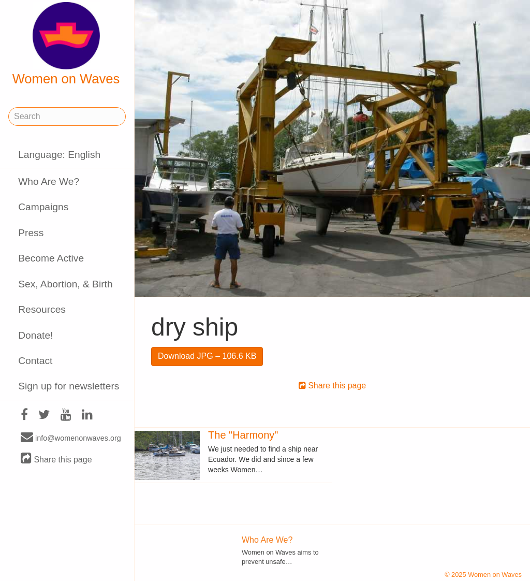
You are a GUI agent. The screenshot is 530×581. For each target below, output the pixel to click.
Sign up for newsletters (68, 386)
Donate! (35, 335)
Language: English (59, 154)
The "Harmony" (243, 435)
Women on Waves (66, 44)
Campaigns (43, 206)
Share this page (56, 459)
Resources (42, 309)
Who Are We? (48, 181)
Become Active (51, 258)
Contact (35, 360)
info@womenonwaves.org (71, 437)
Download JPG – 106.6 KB (207, 356)
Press (30, 232)
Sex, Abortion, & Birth (65, 284)
